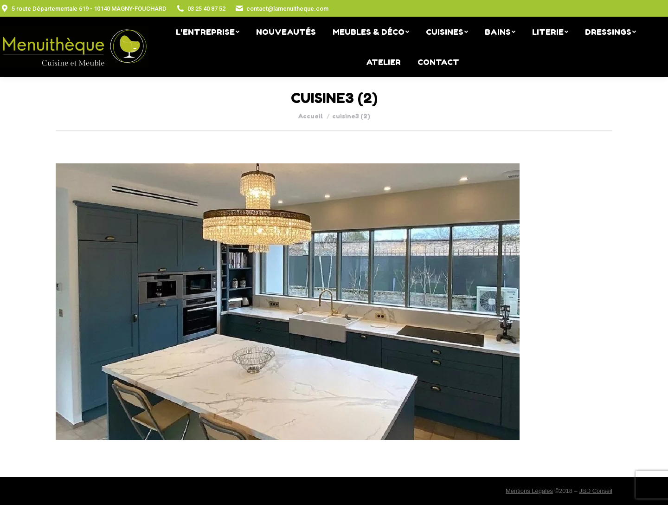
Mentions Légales (529, 490)
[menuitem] (207, 32)
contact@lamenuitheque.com (281, 8)
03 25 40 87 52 (200, 8)
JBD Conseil (595, 490)
